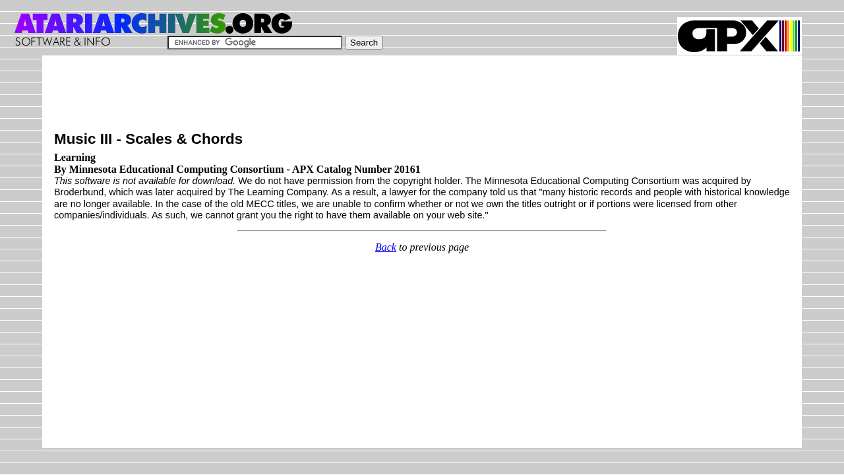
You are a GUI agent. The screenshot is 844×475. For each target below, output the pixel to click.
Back (385, 247)
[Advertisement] (294, 97)
